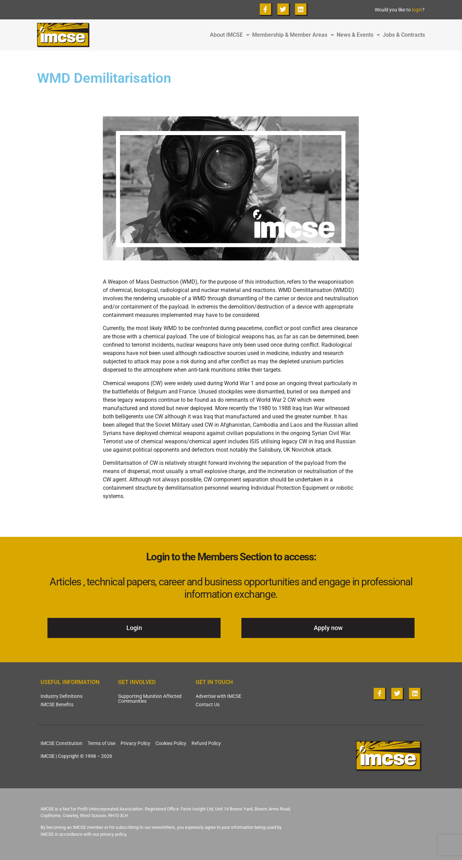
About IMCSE (231, 35)
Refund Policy (206, 743)
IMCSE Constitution (61, 743)
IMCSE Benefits (57, 704)
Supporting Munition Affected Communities (149, 698)
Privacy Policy (135, 743)
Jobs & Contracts (404, 35)
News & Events (360, 35)
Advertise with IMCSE (218, 696)
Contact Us (208, 704)
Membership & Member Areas (294, 35)
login (417, 9)
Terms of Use (101, 743)
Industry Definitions (61, 696)
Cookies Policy (171, 743)
